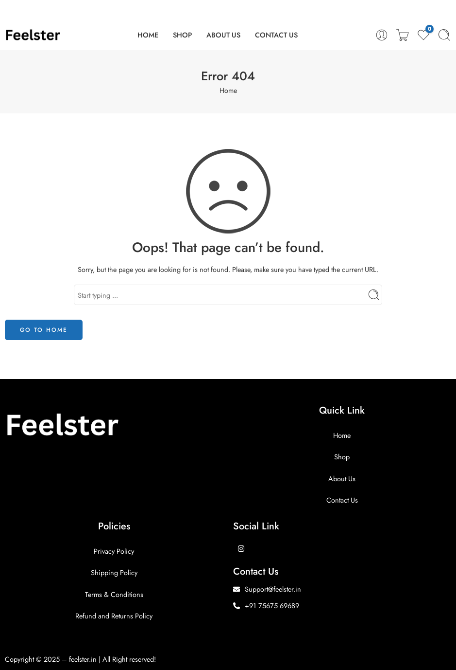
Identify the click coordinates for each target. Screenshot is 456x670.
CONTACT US (276, 35)
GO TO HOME (44, 330)
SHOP (182, 35)
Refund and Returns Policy (113, 616)
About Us (341, 478)
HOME (147, 35)
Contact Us (342, 500)
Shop (342, 457)
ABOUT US (223, 35)
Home (228, 90)
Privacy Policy (114, 551)
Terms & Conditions (114, 594)
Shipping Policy (114, 572)
